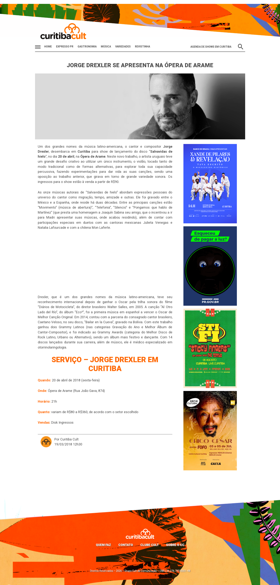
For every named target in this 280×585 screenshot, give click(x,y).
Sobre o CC (175, 545)
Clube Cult (149, 545)
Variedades (123, 46)
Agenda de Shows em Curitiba (210, 46)
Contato (125, 545)
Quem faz (103, 545)
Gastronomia (87, 46)
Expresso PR (64, 46)
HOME (48, 46)
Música (106, 46)
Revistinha (142, 46)
